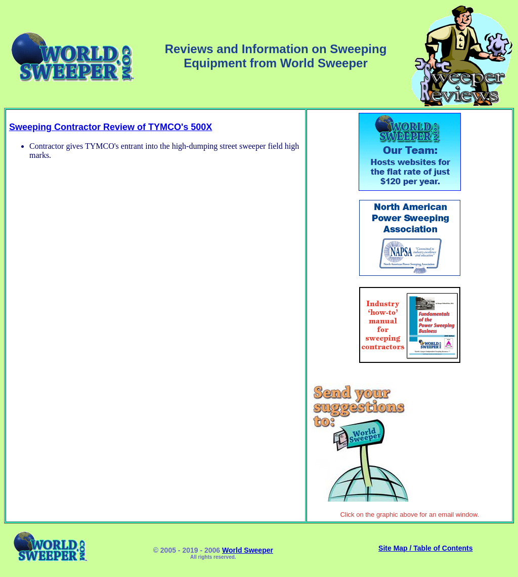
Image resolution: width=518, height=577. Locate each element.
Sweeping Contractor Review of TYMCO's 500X (110, 127)
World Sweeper (247, 550)
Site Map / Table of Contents (425, 548)
